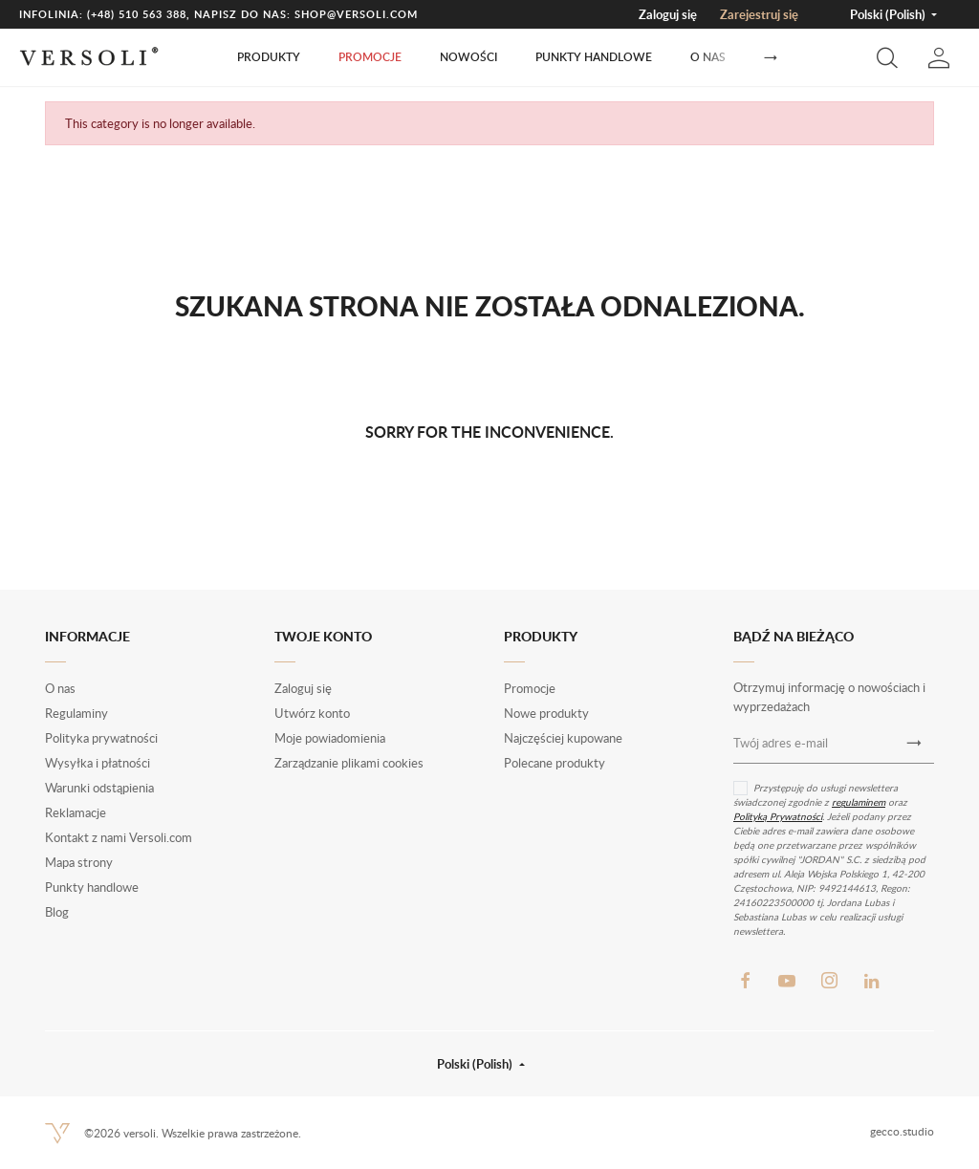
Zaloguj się (668, 14)
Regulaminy (76, 713)
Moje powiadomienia (329, 738)
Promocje (370, 57)
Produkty (268, 57)
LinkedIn (870, 980)
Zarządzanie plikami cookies (349, 762)
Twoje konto (323, 636)
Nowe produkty (546, 713)
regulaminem (858, 802)
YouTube (786, 980)
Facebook (744, 980)
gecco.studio (902, 1131)
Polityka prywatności (101, 738)
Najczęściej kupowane (563, 738)
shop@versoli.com (356, 14)
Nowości (468, 57)
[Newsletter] (914, 744)
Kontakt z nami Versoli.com (118, 837)
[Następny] (770, 58)
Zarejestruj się (759, 14)
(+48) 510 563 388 (136, 14)
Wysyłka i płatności (97, 762)
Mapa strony (79, 862)
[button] (887, 57)
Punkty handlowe (593, 57)
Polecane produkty (554, 762)
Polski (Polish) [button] (889, 14)
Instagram (828, 980)
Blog (57, 911)
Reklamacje (75, 812)
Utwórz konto (312, 713)
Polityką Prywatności (777, 816)
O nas (708, 57)
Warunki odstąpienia (99, 787)
